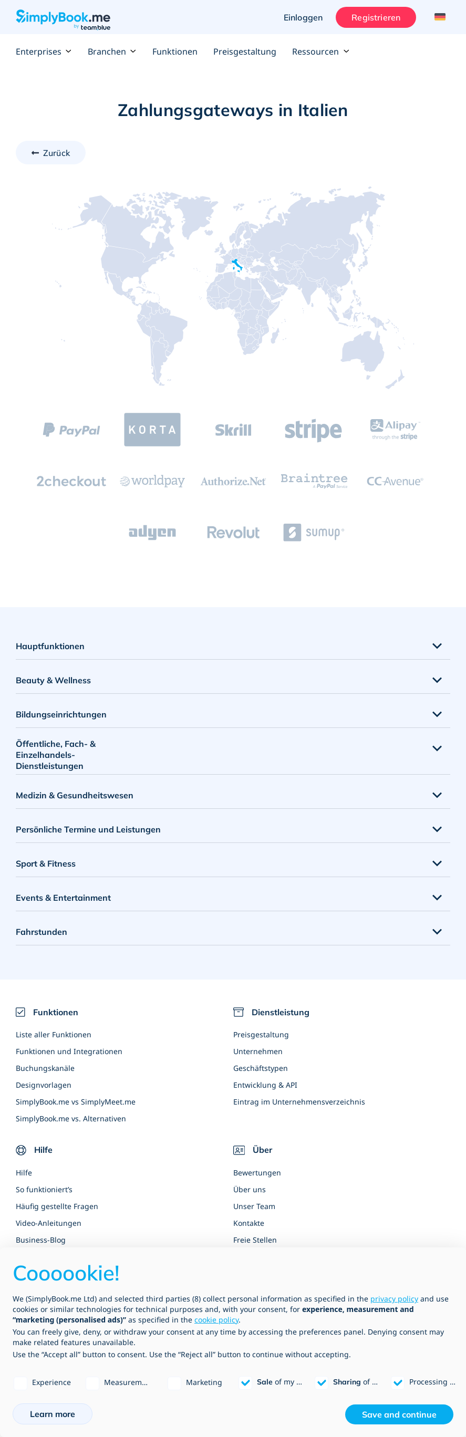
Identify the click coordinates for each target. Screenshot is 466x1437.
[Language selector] (438, 17)
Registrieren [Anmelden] (375, 17)
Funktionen (175, 51)
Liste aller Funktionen (53, 1034)
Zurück (56, 153)
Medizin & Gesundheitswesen (74, 795)
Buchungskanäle (45, 1068)
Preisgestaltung (244, 51)
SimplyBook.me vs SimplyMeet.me (76, 1102)
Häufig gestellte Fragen (57, 1206)
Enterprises (44, 51)
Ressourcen (320, 51)
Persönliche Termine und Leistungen (88, 829)
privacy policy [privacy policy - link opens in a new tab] (394, 1299)
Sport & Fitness (46, 863)
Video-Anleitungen (48, 1223)
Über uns (249, 1189)
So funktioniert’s (44, 1189)
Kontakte (248, 1223)
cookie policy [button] (216, 1320)
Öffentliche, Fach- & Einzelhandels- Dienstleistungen (56, 754)
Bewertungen (257, 1173)
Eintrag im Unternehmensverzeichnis (299, 1102)
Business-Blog (41, 1240)
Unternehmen (258, 1051)
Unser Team (254, 1206)
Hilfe (24, 1173)
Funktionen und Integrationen (69, 1051)
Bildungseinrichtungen (61, 714)
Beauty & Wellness (53, 680)
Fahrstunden (41, 931)
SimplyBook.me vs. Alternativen (71, 1118)
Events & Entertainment (63, 897)
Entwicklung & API (265, 1085)
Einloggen (303, 17)
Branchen (112, 51)
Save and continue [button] (399, 1414)
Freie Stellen (255, 1240)
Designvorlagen (43, 1085)
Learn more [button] (52, 1414)
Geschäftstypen (260, 1068)
